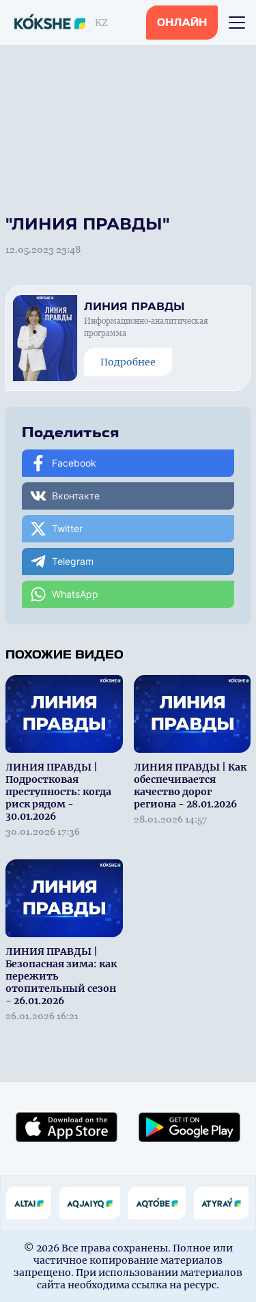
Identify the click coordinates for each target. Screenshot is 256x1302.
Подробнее (128, 362)
